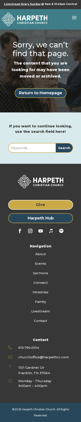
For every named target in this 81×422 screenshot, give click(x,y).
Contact (40, 321)
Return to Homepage (40, 93)
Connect (40, 283)
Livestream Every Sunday (22, 4)
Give (40, 204)
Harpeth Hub (41, 218)
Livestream (40, 311)
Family (40, 302)
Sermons (40, 273)
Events (40, 263)
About (40, 254)
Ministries (40, 292)
